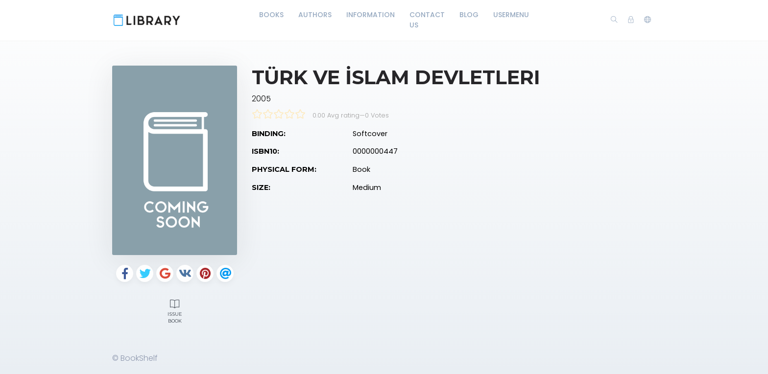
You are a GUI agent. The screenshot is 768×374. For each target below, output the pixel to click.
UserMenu (511, 15)
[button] (647, 20)
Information (370, 15)
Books (271, 15)
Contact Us (427, 20)
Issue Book (174, 310)
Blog (469, 15)
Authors (315, 15)
